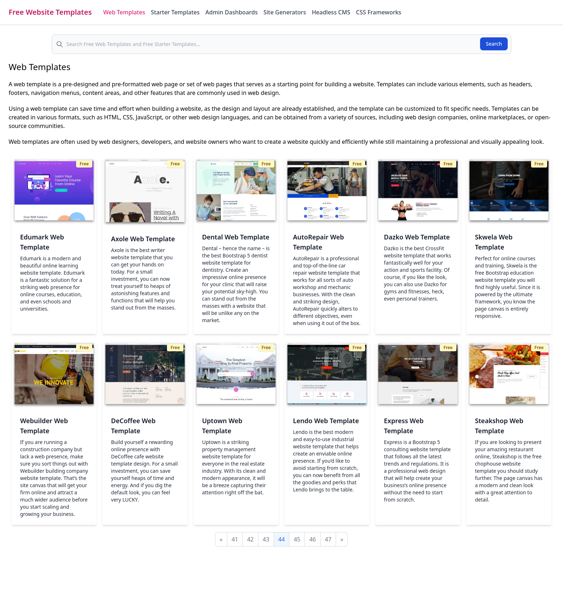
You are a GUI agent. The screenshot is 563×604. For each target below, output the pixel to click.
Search (494, 43)
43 (266, 539)
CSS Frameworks (378, 12)
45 (297, 539)
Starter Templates (175, 12)
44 (281, 539)
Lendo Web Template (326, 420)
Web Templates (124, 12)
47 (328, 539)
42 (250, 539)
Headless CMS (331, 12)
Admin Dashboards (231, 12)
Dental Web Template (236, 237)
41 (235, 539)
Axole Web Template (143, 238)
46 (312, 539)
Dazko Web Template (417, 237)
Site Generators (285, 12)
